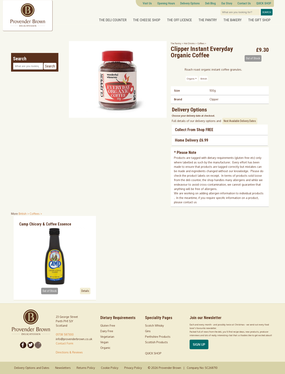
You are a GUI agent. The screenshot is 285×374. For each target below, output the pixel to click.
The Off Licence (179, 20)
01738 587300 (65, 334)
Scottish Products (156, 342)
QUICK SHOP (153, 353)
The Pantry (208, 20)
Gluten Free (107, 325)
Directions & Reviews (69, 352)
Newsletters (63, 367)
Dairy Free (106, 331)
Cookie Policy (109, 367)
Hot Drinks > (190, 43)
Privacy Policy (133, 367)
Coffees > (201, 43)
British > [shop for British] (24, 213)
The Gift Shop (259, 20)
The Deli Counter (112, 20)
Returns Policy (86, 367)
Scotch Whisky (154, 325)
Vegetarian (107, 336)
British (203, 78)
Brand (178, 99)
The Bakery (232, 20)
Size (177, 90)
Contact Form (64, 343)
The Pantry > (177, 43)
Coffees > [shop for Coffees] (36, 213)
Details (85, 290)
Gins (148, 331)
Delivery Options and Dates (31, 367)
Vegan (104, 342)
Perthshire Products (157, 336)
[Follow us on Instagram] (38, 345)
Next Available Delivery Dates (240, 121)
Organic (192, 78)
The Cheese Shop (146, 20)
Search (266, 12)
